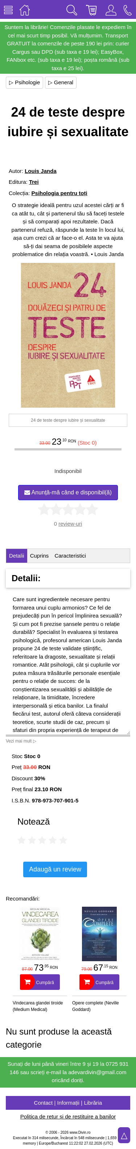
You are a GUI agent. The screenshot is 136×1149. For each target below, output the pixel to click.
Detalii (16, 556)
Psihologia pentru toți (59, 193)
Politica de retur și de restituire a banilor (68, 1116)
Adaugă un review (55, 869)
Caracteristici (70, 556)
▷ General (61, 82)
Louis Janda (41, 171)
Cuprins (39, 556)
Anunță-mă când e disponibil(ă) (68, 492)
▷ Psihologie (24, 82)
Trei (34, 182)
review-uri (70, 524)
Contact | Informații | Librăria (68, 1103)
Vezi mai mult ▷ (21, 741)
